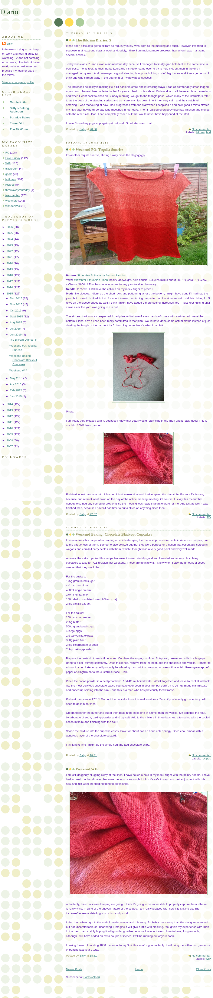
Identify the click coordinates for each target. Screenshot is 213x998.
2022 (10, 251)
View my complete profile (18, 82)
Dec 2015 (16, 298)
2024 (10, 239)
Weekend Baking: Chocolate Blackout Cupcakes (114, 534)
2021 (10, 257)
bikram (200, 132)
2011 (10, 422)
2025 (10, 233)
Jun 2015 (16, 334)
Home (139, 969)
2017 (10, 281)
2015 (10, 293)
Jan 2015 (16, 396)
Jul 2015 (16, 328)
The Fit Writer (19, 129)
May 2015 (16, 378)
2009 (10, 434)
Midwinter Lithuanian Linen (91, 279)
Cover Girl (17, 123)
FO (209, 517)
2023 (10, 245)
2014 (10, 404)
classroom (11, 168)
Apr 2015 (16, 384)
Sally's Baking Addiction (19, 110)
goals (8, 174)
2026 (10, 227)
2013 (10, 410)
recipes (206, 758)
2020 (10, 263)
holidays (10, 179)
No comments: (201, 129)
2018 (10, 275)
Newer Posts (74, 969)
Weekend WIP (87, 769)
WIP (208, 958)
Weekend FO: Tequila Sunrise (99, 150)
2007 (10, 446)
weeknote (11, 200)
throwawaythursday (17, 190)
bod (208, 132)
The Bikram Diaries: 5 (93, 40)
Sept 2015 (17, 316)
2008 (10, 440)
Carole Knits (18, 102)
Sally (9, 43)
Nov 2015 (16, 304)
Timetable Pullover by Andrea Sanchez (102, 275)
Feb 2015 (16, 390)
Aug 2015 (16, 322)
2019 (10, 269)
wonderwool (12, 206)
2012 (10, 416)
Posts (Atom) (91, 977)
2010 (10, 428)
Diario (9, 12)
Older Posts (203, 969)
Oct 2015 (16, 310)
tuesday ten (12, 195)
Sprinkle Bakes (20, 117)
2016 (10, 287)
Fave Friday (12, 158)
